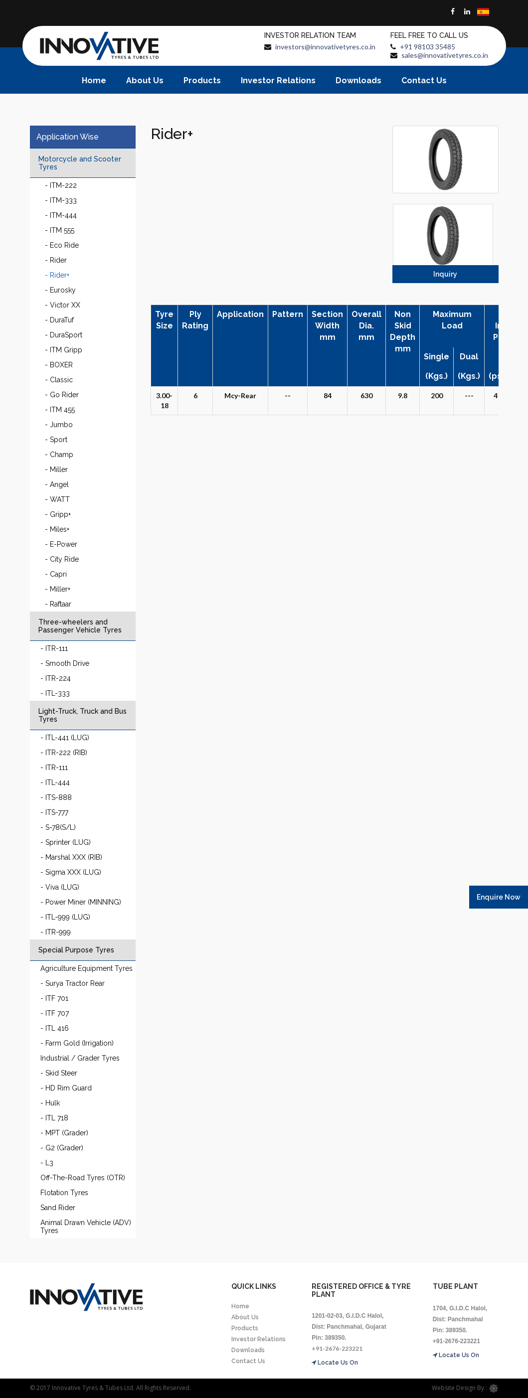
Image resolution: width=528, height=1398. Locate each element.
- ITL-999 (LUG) (65, 917)
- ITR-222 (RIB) (63, 753)
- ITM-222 (61, 185)
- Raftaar (58, 604)
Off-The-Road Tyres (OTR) (82, 1178)
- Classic (59, 380)
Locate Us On (335, 1362)
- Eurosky (60, 290)
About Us (145, 80)
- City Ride (62, 559)
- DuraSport (63, 335)
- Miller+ (57, 589)
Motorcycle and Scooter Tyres (79, 163)
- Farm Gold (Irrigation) (77, 1043)
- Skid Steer (58, 1073)
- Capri (56, 574)
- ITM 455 (60, 410)
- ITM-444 (61, 215)
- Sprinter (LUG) (65, 842)
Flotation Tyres (64, 1193)
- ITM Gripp (63, 350)
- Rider (56, 260)
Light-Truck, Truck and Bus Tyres (82, 715)
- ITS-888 (56, 797)
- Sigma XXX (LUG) (70, 872)
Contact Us (424, 80)
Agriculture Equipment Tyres (86, 968)
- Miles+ (57, 529)
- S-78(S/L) (58, 827)
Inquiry (445, 274)
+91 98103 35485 (427, 46)
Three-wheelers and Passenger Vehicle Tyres (80, 626)
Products (202, 80)
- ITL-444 (55, 782)
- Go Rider (62, 395)
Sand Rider (57, 1208)
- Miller (56, 469)
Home (94, 80)
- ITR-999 (55, 932)
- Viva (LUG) (59, 887)
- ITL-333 (55, 693)
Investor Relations (278, 80)
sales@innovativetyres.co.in (444, 55)
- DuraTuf (59, 320)
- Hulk (50, 1103)
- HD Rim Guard (66, 1088)
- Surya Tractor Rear (72, 983)
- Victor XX (62, 305)
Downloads (358, 80)
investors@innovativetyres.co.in (325, 46)
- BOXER (59, 365)
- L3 (46, 1163)
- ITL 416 (54, 1028)
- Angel (57, 484)
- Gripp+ (58, 514)
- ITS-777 (54, 812)
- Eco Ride (62, 245)
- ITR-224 (55, 678)
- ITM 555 (59, 230)
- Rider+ (57, 275)
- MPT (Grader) (64, 1133)
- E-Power (61, 544)
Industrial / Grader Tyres (80, 1058)
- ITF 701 (54, 998)
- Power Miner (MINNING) (80, 902)
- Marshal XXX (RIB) (71, 857)
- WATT (57, 499)
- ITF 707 (54, 1013)
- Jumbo (59, 425)
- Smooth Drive (64, 663)
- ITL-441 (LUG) (64, 738)
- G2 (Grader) (61, 1148)
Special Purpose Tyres (76, 950)
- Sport (56, 440)
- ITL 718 (54, 1118)
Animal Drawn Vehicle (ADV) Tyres (85, 1227)
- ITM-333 (61, 200)
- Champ (59, 455)
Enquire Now (499, 897)
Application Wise (67, 137)
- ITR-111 (54, 648)
